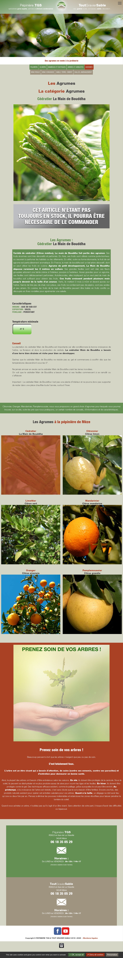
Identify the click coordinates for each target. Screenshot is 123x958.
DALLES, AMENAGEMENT (83, 72)
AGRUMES (89, 67)
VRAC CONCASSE (48, 72)
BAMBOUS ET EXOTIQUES (57, 67)
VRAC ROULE (35, 72)
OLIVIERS (43, 67)
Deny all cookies (95, 955)
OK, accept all (76, 955)
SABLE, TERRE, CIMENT (64, 72)
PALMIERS (34, 67)
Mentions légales (90, 938)
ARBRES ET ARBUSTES (75, 67)
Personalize (112, 955)
